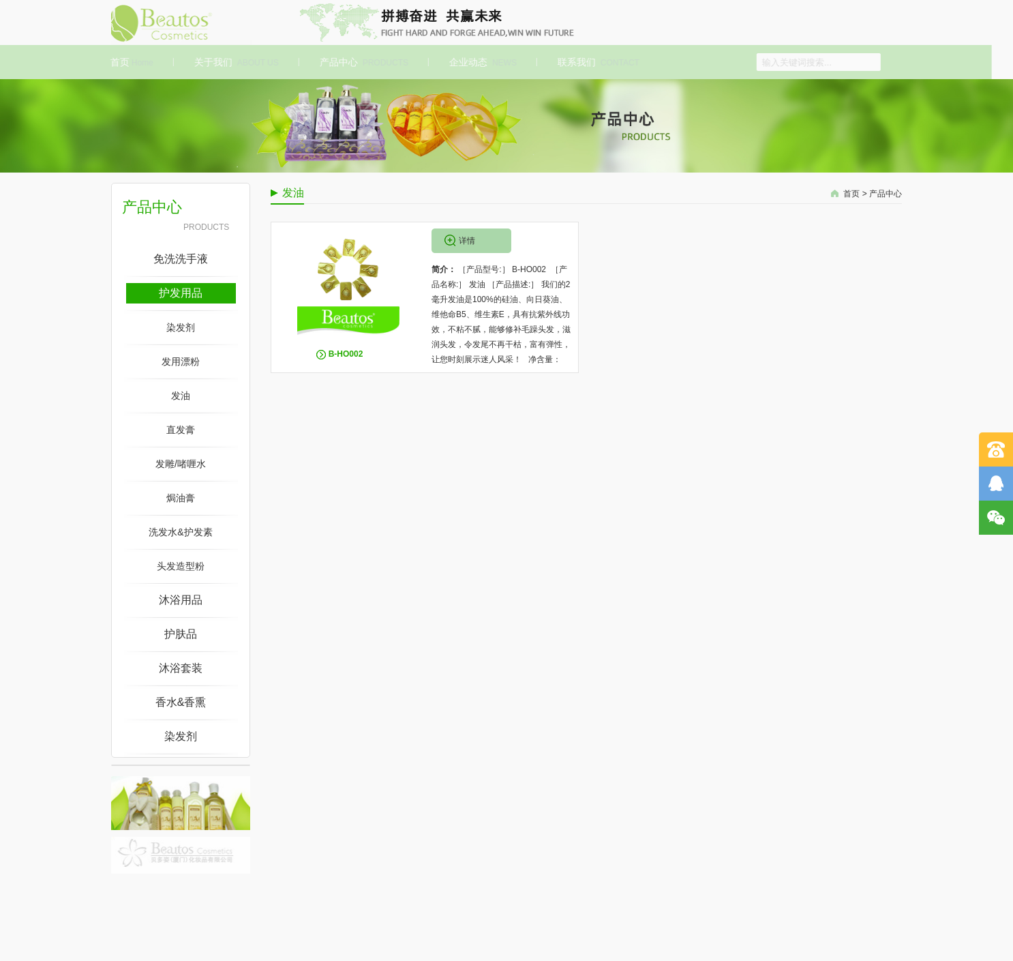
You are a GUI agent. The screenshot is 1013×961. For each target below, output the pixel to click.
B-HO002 (346, 354)
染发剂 (180, 327)
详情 (467, 241)
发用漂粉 (181, 361)
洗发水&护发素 (180, 532)
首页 (128, 62)
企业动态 (479, 62)
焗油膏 (180, 497)
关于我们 (233, 62)
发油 (180, 395)
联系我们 (595, 62)
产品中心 (360, 62)
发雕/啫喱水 (180, 463)
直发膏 (180, 429)
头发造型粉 (181, 566)
